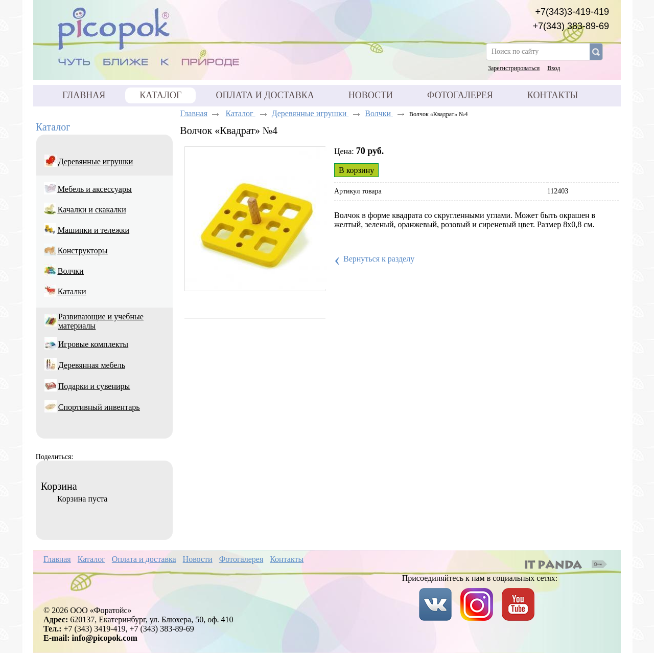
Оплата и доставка (144, 559)
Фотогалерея (241, 559)
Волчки (379, 113)
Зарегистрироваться (514, 68)
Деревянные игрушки (310, 113)
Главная (193, 113)
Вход (553, 68)
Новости (198, 559)
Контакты (286, 559)
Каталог (160, 95)
